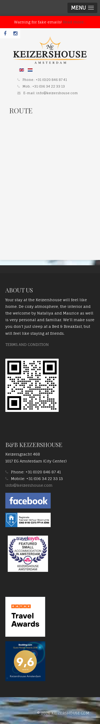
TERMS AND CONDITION (27, 344)
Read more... (74, 22)
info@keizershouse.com (57, 93)
